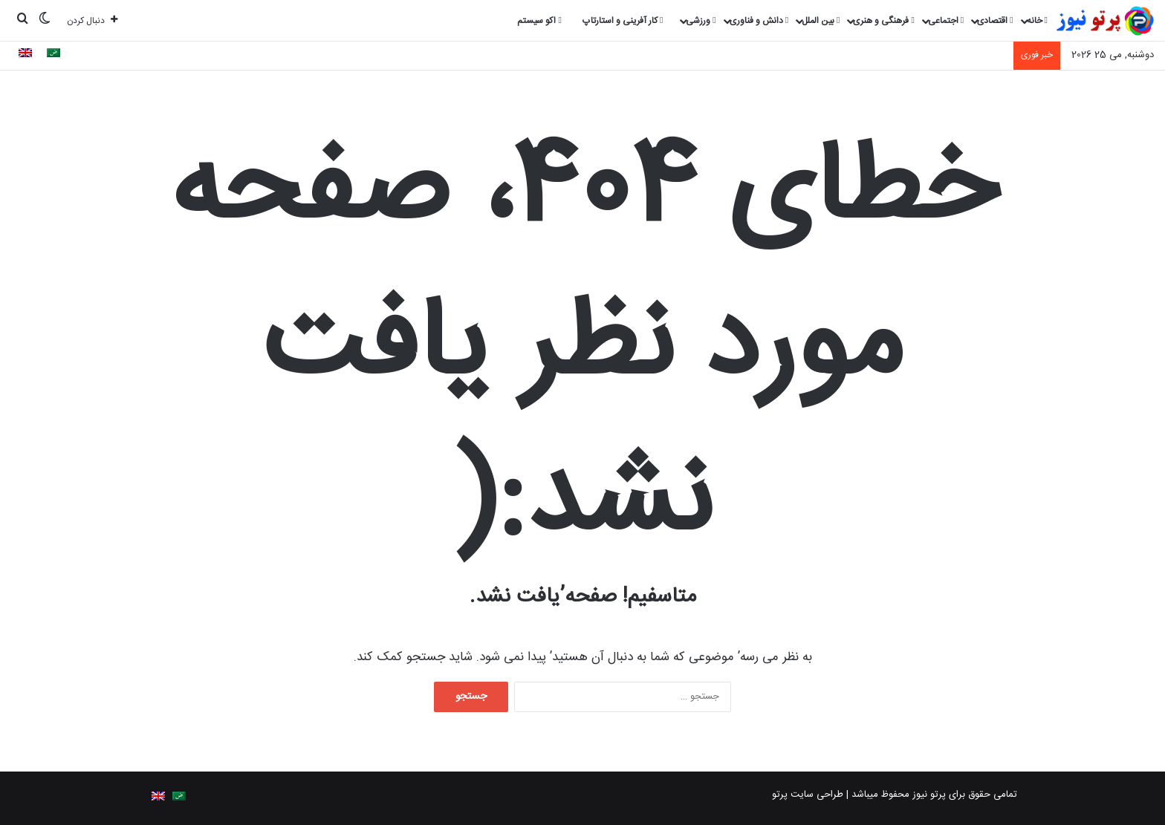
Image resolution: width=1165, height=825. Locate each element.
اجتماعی (946, 20)
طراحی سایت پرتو (807, 794)
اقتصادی (995, 20)
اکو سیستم (539, 20)
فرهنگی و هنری (883, 20)
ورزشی (700, 20)
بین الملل (821, 20)
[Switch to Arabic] (53, 55)
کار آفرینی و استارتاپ (622, 20)
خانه (1037, 20)
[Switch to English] (25, 55)
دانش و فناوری (759, 20)
